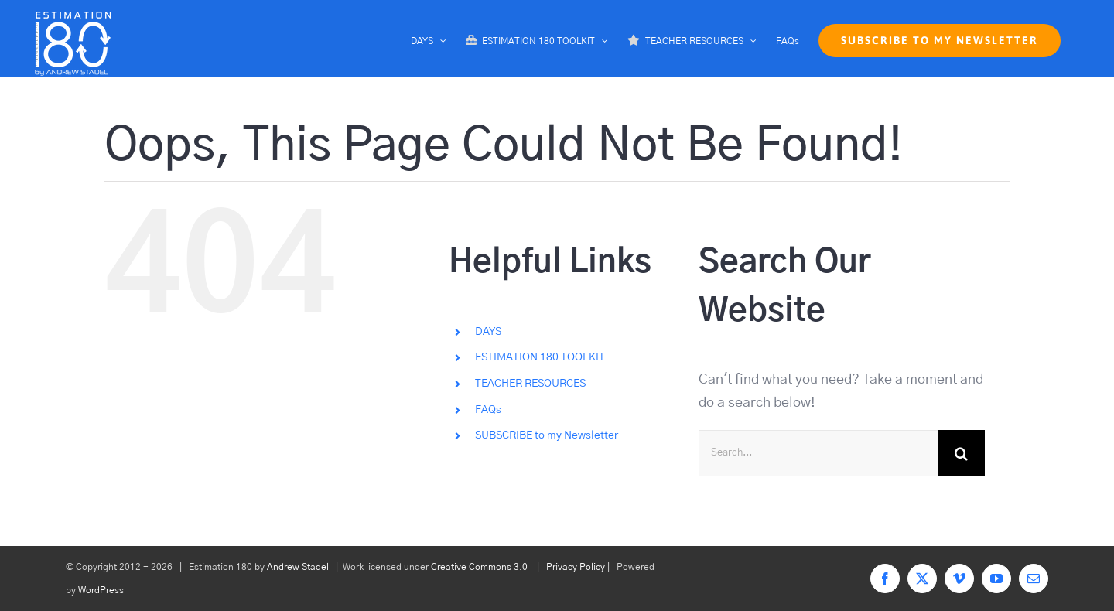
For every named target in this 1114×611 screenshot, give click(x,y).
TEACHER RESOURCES (530, 383)
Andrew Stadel (298, 567)
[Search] (961, 453)
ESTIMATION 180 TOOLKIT (540, 357)
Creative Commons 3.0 (479, 567)
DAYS (488, 331)
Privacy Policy (575, 567)
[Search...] (818, 453)
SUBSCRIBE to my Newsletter (546, 435)
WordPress (101, 590)
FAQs (488, 409)
